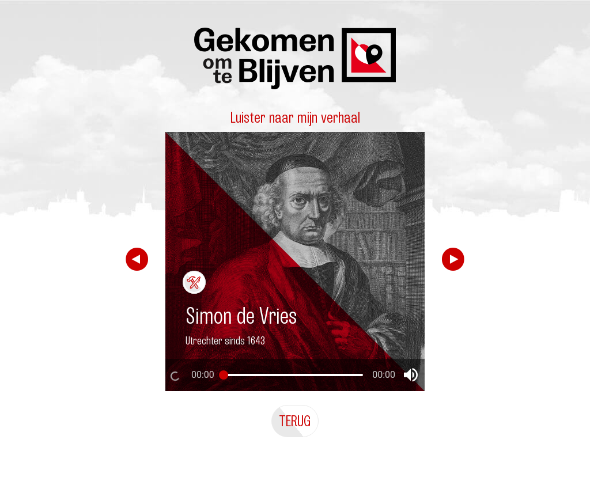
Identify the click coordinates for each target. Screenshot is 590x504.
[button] (411, 375)
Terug (295, 421)
